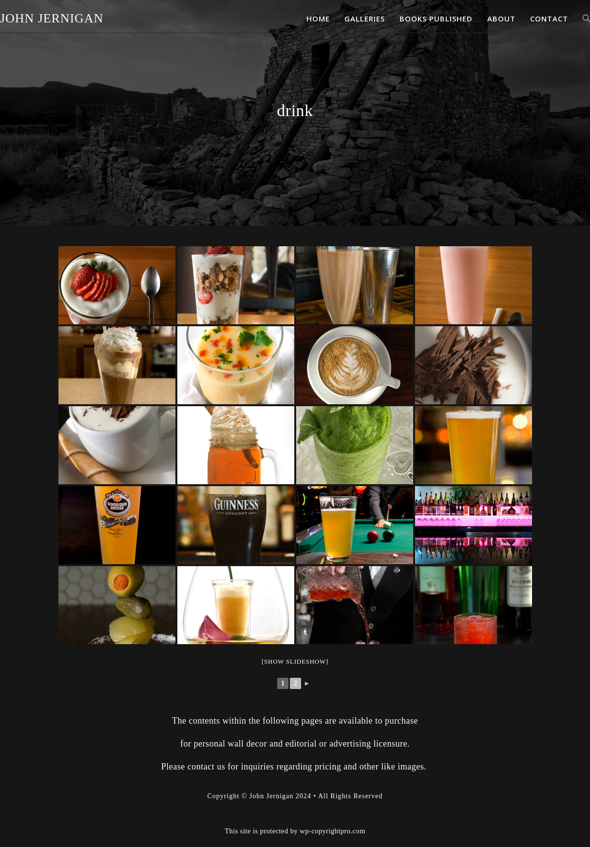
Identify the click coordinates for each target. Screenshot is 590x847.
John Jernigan (52, 19)
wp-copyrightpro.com (332, 821)
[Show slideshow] (295, 661)
